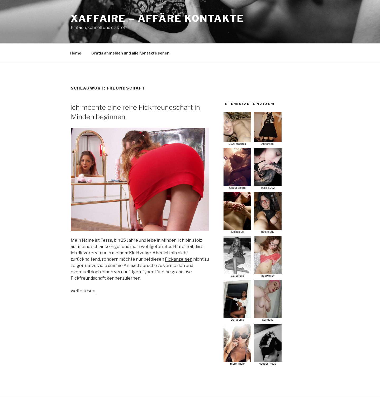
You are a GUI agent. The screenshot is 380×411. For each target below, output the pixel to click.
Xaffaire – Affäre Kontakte (157, 18)
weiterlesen (83, 290)
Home (75, 53)
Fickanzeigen (178, 259)
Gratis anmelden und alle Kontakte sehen (130, 53)
